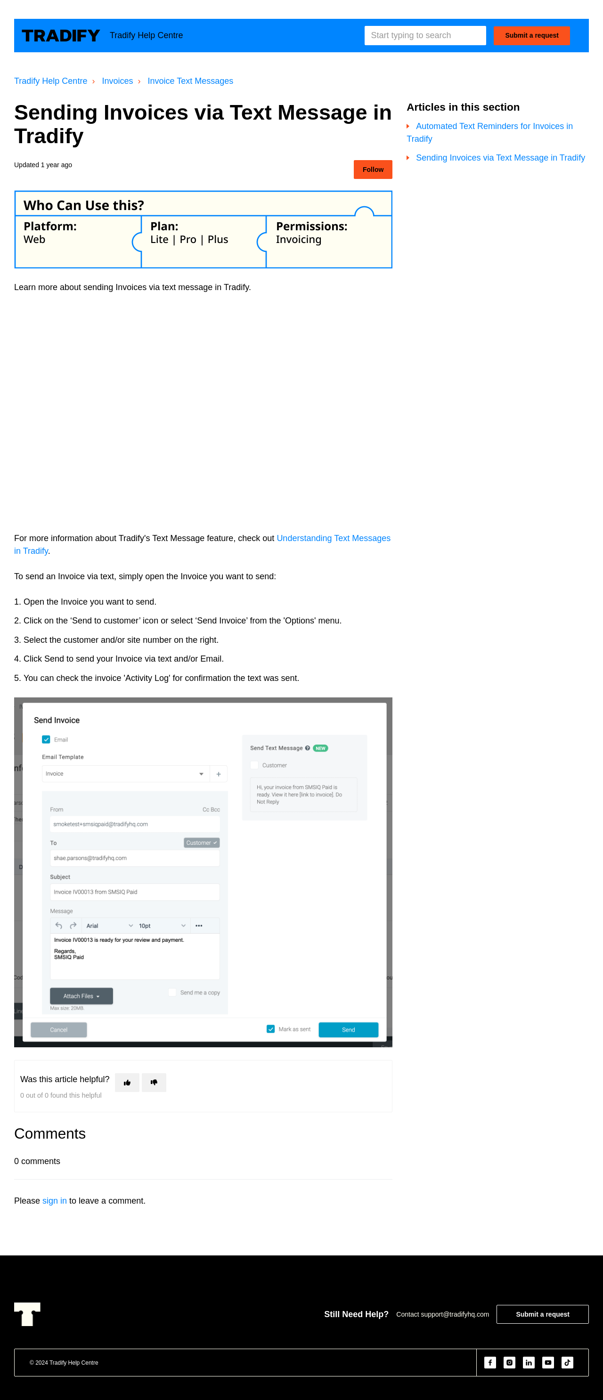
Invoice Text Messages (191, 81)
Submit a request (532, 35)
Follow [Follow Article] (373, 169)
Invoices (117, 81)
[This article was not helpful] (154, 1082)
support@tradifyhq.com (455, 1314)
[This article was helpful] (127, 1082)
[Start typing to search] (425, 35)
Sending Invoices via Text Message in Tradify (500, 157)
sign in (54, 1201)
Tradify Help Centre (50, 81)
